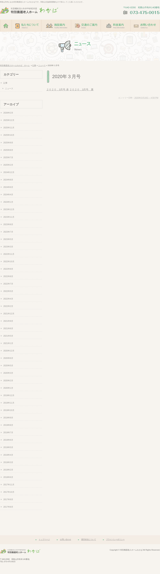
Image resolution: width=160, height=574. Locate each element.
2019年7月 (8, 432)
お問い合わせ (145, 33)
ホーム (6, 33)
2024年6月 (8, 187)
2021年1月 (8, 343)
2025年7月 (8, 157)
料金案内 (115, 33)
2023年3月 (8, 247)
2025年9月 (8, 142)
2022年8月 (8, 276)
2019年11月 (8, 403)
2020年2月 (8, 380)
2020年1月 (8, 388)
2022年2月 (8, 306)
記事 (34, 65)
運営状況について (88, 539)
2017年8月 (8, 507)
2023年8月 (8, 224)
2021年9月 (8, 321)
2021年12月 (8, 313)
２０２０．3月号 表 (57, 89)
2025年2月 (8, 165)
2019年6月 (8, 440)
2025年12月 (8, 120)
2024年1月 (8, 202)
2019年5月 (8, 447)
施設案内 (56, 33)
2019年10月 (8, 410)
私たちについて (26, 33)
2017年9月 (8, 499)
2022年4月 (8, 299)
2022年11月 (8, 254)
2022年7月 (8, 284)
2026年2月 (8, 113)
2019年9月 (8, 418)
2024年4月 (8, 194)
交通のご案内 (86, 33)
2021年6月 (8, 328)
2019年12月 (8, 395)
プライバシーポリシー (115, 539)
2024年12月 (8, 172)
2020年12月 (8, 351)
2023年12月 (8, 209)
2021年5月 (8, 336)
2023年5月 (8, 239)
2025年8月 (8, 150)
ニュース (42, 65)
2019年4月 (8, 455)
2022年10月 (8, 261)
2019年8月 (8, 425)
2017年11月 (8, 484)
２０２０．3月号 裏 (81, 89)
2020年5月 (8, 365)
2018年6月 (8, 477)
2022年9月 (8, 269)
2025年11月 (8, 127)
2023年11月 (8, 217)
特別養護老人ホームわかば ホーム (15, 65)
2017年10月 (8, 492)
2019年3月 (8, 462)
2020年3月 (8, 373)
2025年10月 (8, 135)
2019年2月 (8, 470)
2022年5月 (8, 291)
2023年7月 (8, 232)
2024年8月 (8, 180)
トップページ (44, 539)
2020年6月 (8, 358)
